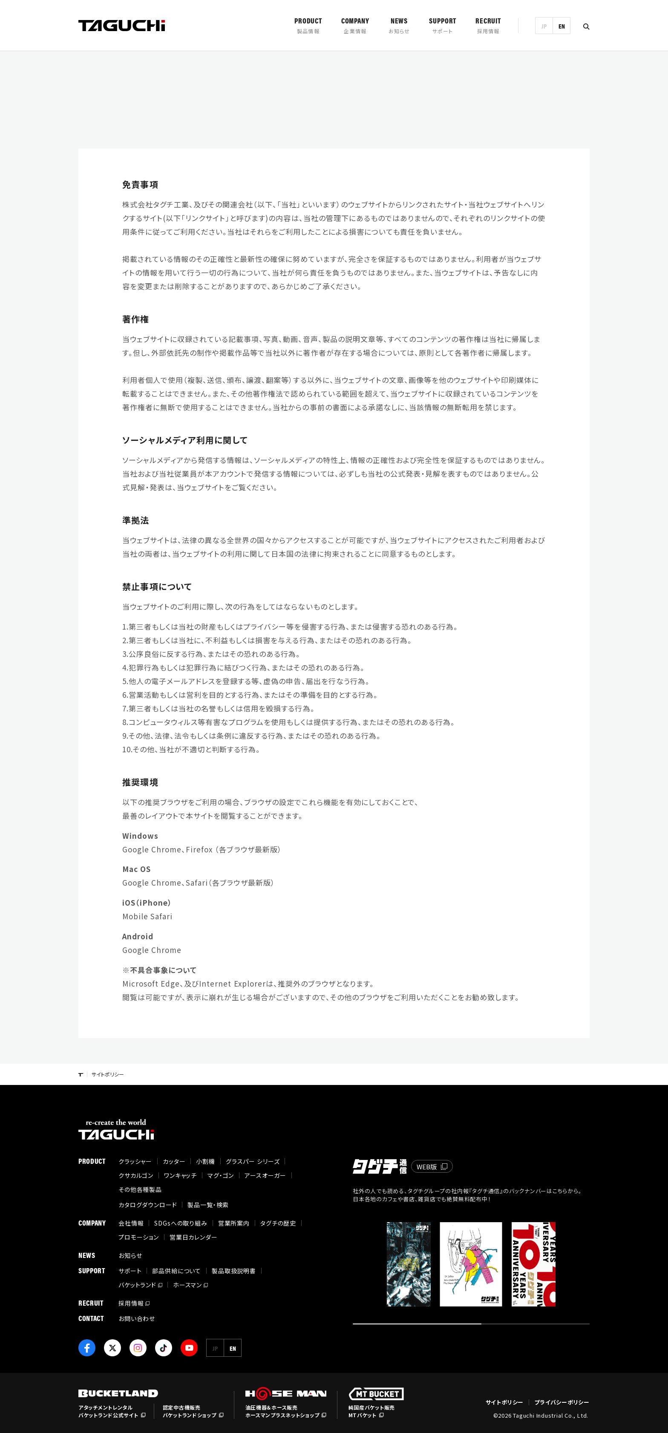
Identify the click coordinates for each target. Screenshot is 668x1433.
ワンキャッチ (180, 1175)
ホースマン (187, 1285)
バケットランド (137, 1285)
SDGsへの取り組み (180, 1223)
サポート (129, 1271)
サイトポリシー (505, 1402)
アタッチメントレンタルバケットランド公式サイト (108, 1411)
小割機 (205, 1161)
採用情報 (131, 1303)
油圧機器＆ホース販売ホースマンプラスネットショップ (282, 1411)
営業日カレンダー (194, 1237)
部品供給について (176, 1271)
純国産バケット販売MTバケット (371, 1411)
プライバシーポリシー (562, 1402)
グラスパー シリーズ (252, 1161)
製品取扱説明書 (234, 1271)
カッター (174, 1161)
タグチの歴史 (278, 1223)
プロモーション (138, 1237)
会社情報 (131, 1223)
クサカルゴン (135, 1175)
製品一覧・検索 (208, 1205)
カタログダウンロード (147, 1205)
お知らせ (130, 1255)
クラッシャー (135, 1161)
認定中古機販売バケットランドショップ (189, 1411)
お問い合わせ (136, 1318)
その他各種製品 (140, 1189)
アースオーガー (265, 1175)
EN (562, 25)
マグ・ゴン (220, 1175)
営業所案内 (234, 1223)
